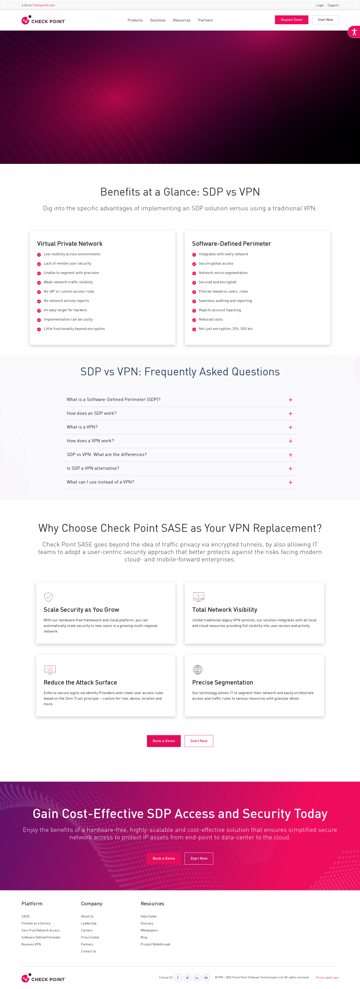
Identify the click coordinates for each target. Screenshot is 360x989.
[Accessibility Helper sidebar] (353, 34)
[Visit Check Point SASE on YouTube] (206, 978)
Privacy (320, 977)
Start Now (325, 19)
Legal (335, 977)
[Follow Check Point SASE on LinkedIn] (196, 978)
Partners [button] (205, 20)
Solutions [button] (158, 20)
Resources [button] (182, 20)
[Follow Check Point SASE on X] (187, 978)
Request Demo (292, 19)
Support (333, 4)
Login (320, 4)
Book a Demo (38, 126)
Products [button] (135, 20)
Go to (38, 5)
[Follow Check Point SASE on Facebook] (178, 978)
